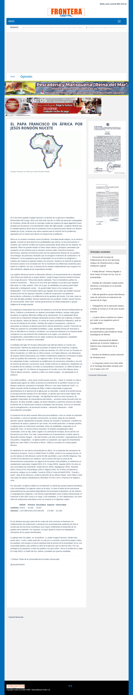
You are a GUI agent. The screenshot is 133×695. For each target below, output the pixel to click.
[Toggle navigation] (119, 21)
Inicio (11, 21)
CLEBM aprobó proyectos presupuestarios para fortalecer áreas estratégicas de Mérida (106, 332)
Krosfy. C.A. (46, 690)
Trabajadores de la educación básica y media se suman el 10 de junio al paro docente (107, 309)
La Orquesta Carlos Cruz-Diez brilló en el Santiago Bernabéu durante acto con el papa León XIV (106, 366)
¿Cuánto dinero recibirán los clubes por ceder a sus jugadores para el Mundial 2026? (106, 320)
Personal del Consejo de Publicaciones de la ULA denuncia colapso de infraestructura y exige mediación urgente (49, 27)
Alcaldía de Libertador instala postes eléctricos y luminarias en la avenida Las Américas (106, 286)
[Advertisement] (66, 53)
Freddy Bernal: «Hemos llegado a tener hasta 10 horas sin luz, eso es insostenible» (105, 274)
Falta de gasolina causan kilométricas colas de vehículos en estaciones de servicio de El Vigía (107, 297)
